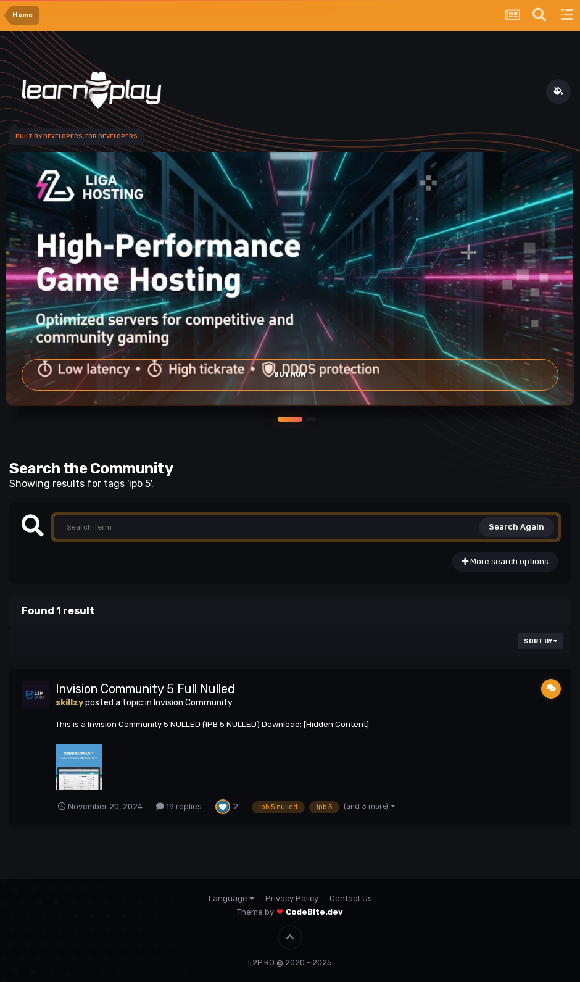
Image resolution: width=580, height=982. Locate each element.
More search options (505, 561)
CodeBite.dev (314, 912)
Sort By (540, 641)
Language (231, 898)
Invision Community (193, 702)
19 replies (179, 806)
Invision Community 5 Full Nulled (145, 688)
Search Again (516, 526)
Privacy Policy (291, 898)
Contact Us (350, 898)
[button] (290, 419)
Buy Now (290, 374)
